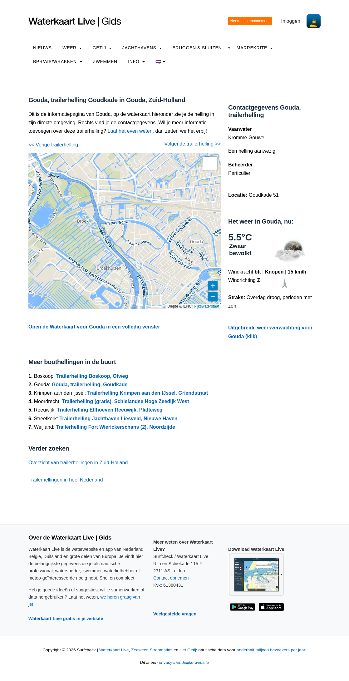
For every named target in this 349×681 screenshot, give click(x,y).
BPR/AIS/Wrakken (57, 61)
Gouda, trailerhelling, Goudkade (90, 384)
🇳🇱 (160, 61)
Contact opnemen (171, 577)
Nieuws (42, 47)
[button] (210, 163)
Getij (102, 47)
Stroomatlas (161, 650)
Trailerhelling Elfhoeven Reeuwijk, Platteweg (110, 409)
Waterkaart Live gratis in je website (65, 618)
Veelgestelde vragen (174, 613)
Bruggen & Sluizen (197, 47)
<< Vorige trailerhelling (53, 144)
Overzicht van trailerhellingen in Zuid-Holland (78, 462)
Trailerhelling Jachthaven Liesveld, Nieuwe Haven (119, 418)
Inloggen (290, 21)
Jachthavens (142, 47)
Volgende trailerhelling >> (192, 143)
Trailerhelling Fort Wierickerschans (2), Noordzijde (115, 427)
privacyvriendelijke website (184, 662)
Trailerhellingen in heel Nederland (65, 479)
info (136, 61)
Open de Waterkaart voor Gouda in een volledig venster (94, 326)
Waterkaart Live (114, 650)
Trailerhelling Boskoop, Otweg (92, 376)
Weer (72, 47)
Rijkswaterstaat (206, 306)
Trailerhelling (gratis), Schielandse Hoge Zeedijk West (125, 401)
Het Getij (187, 650)
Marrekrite (255, 47)
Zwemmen (105, 61)
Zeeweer (139, 650)
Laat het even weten (130, 131)
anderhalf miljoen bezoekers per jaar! (272, 650)
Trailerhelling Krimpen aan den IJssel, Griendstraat (147, 393)
